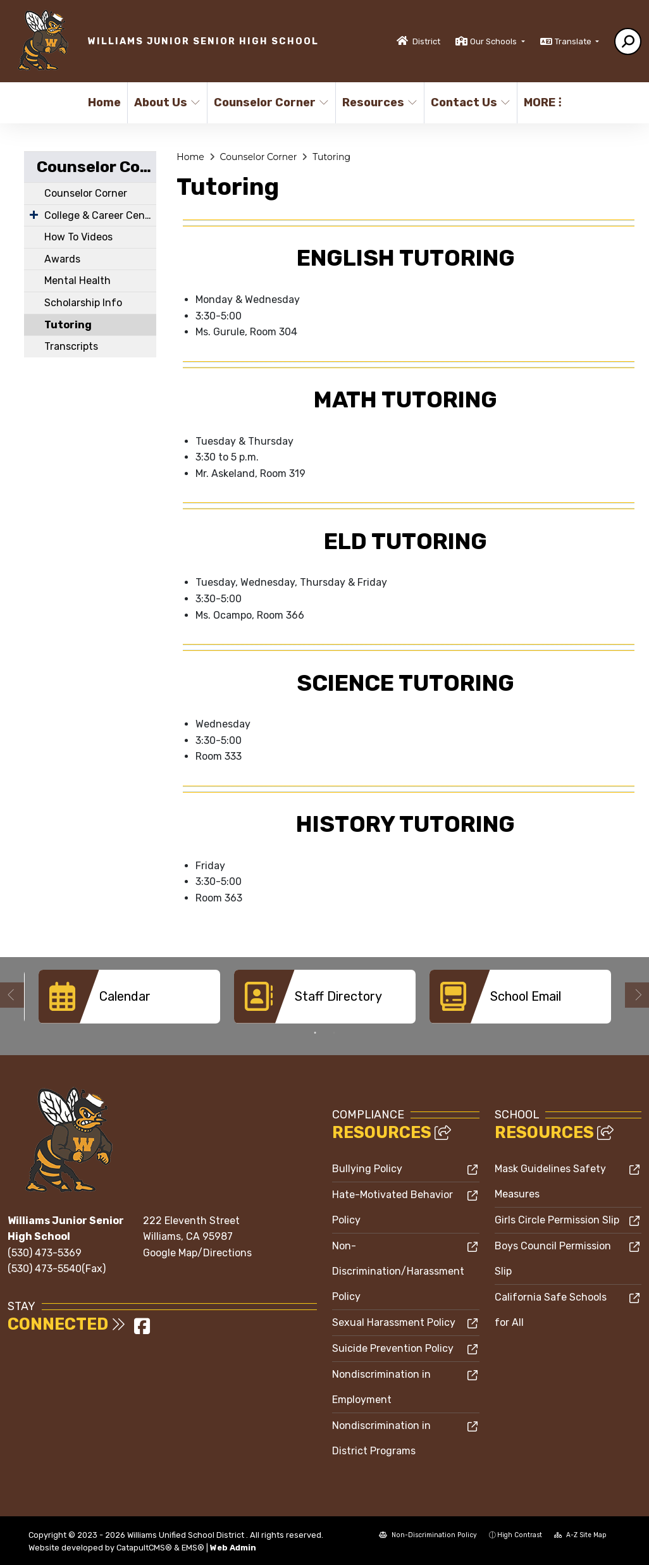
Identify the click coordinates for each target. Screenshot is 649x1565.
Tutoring (68, 325)
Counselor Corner (268, 102)
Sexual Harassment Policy (393, 1322)
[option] (129, 997)
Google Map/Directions (197, 1253)
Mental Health (77, 281)
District (426, 41)
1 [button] (315, 1033)
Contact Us (469, 102)
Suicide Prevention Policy (393, 1348)
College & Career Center (100, 215)
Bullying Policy (367, 1169)
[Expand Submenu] (33, 214)
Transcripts (71, 346)
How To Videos (78, 237)
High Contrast (519, 1535)
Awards (62, 259)
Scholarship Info (83, 303)
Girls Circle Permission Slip (557, 1220)
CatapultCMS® (144, 1547)
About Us (166, 102)
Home (104, 102)
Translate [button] (574, 41)
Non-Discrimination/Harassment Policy (398, 1271)
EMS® (193, 1547)
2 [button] (334, 1033)
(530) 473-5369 (45, 1253)
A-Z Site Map (580, 1535)
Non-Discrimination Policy (428, 1535)
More (543, 102)
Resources (378, 102)
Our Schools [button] (494, 41)
